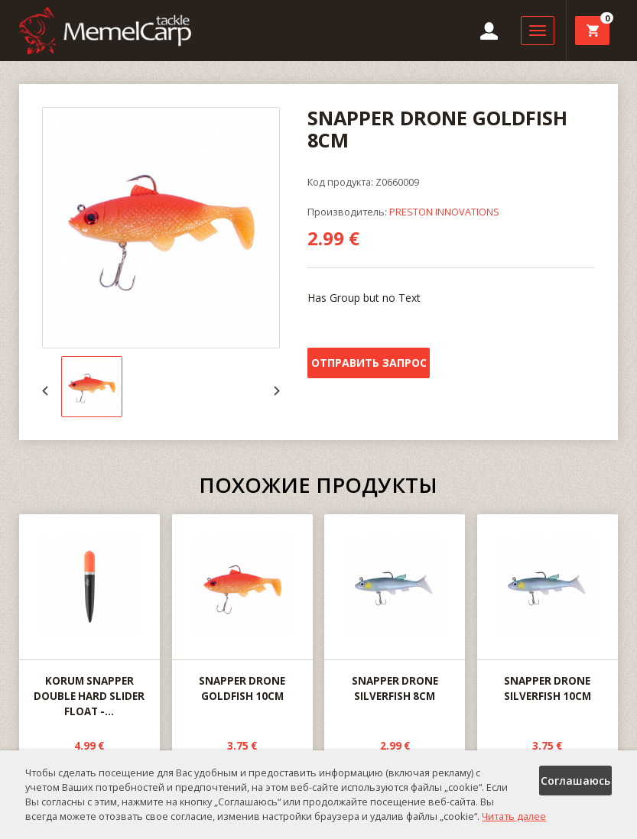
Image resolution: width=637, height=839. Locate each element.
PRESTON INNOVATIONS (444, 212)
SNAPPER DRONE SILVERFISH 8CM (394, 609)
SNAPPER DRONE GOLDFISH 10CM (242, 609)
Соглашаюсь (575, 780)
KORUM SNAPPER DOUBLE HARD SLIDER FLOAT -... (89, 616)
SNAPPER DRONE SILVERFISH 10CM (547, 609)
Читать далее (514, 816)
